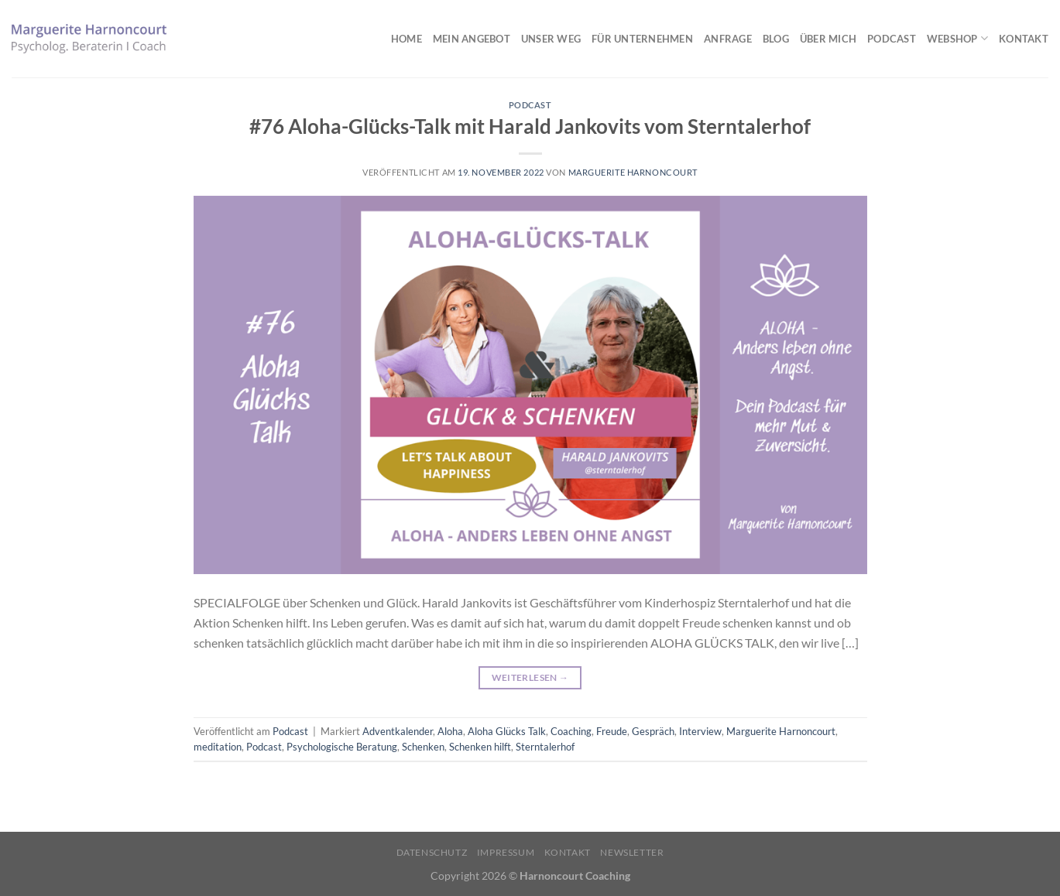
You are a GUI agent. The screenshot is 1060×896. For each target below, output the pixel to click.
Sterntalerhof (545, 746)
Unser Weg (551, 38)
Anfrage (728, 38)
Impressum (506, 852)
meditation (218, 746)
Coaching (571, 731)
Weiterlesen (530, 677)
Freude (611, 731)
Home (406, 38)
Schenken (423, 746)
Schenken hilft (480, 746)
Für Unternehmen (642, 38)
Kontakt (1023, 38)
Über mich (828, 38)
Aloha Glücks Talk (507, 731)
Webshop (957, 38)
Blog (776, 38)
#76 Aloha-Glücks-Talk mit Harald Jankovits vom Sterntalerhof (530, 126)
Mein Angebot (471, 38)
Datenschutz (432, 852)
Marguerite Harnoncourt (633, 172)
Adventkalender (397, 731)
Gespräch (653, 731)
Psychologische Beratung (341, 746)
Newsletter (632, 852)
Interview (700, 731)
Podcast (891, 38)
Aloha (450, 731)
